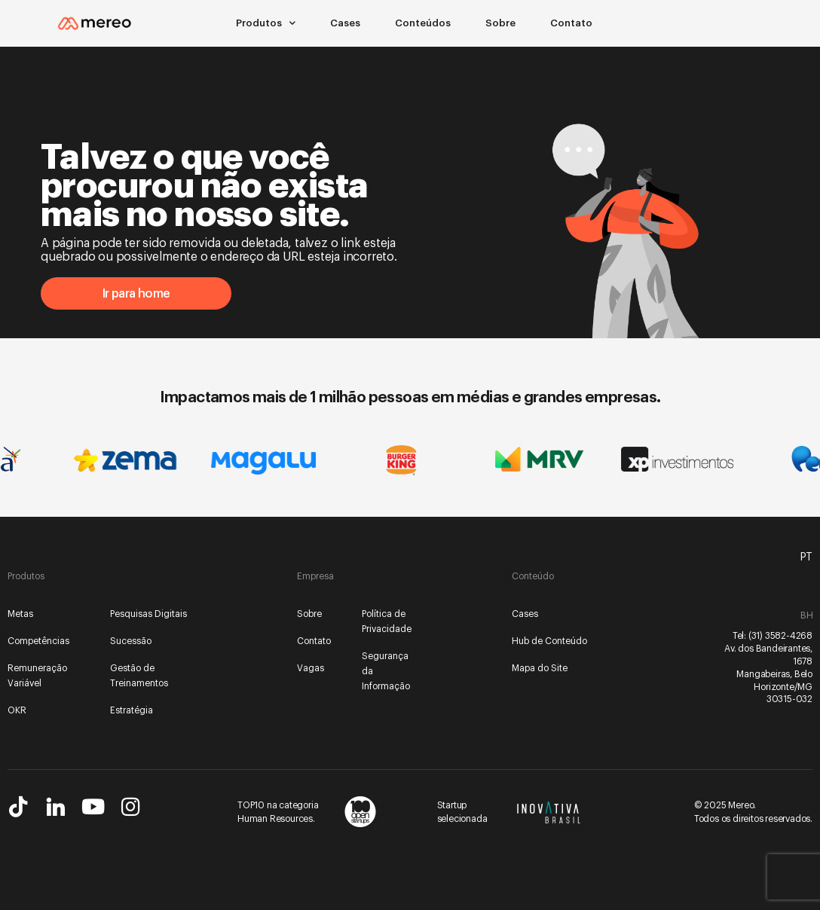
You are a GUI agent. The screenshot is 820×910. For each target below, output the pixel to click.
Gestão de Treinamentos (139, 676)
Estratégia (131, 710)
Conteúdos (423, 23)
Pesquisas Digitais (148, 613)
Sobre (500, 23)
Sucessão (130, 641)
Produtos (265, 23)
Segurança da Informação (386, 671)
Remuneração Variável (37, 676)
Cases (345, 23)
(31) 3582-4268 (780, 635)
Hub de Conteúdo (549, 641)
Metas (20, 613)
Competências (38, 641)
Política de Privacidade (387, 621)
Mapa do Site (540, 668)
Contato (571, 23)
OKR (17, 710)
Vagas (310, 668)
